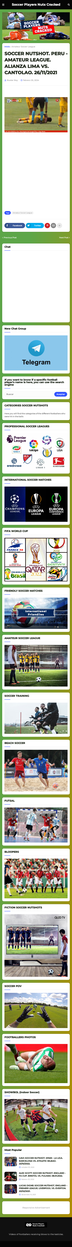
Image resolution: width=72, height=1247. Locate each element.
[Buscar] (29, 394)
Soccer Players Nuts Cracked (36, 5)
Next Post (63, 237)
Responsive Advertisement (36, 1207)
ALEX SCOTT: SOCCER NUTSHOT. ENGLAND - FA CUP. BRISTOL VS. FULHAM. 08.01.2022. (42, 1174)
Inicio (7, 46)
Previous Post (10, 237)
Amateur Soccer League (23, 46)
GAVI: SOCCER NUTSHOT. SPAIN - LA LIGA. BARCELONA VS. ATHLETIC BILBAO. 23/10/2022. (41, 1161)
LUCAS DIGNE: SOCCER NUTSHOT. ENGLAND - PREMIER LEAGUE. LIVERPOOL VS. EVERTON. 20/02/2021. (43, 1188)
